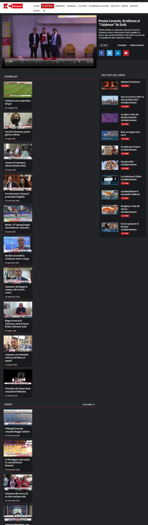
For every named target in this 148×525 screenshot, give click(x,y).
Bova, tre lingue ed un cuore (130, 133)
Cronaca (71, 6)
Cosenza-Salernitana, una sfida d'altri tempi (16, 512)
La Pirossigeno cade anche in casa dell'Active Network (17, 451)
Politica (115, 6)
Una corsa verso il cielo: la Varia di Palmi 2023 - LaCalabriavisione (132, 99)
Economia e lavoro (99, 6)
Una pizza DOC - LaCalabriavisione (129, 163)
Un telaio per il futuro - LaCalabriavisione (131, 148)
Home (36, 6)
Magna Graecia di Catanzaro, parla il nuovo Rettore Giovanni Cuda (17, 318)
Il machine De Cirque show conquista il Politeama (16, 381)
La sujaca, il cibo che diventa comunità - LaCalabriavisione (130, 117)
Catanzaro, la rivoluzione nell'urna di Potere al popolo (17, 350)
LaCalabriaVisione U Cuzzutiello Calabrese (130, 193)
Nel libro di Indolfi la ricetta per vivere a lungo (17, 255)
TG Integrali (47, 6)
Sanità (124, 6)
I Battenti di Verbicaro (130, 81)
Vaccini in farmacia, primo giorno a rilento (16, 133)
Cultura (82, 6)
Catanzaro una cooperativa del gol (17, 102)
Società (134, 6)
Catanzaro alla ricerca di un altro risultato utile (17, 482)
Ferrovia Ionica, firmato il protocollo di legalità (16, 194)
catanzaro (122, 45)
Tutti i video (89, 395)
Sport (37, 11)
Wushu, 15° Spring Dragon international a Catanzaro (16, 225)
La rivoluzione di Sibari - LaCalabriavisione (131, 178)
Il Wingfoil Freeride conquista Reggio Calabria (16, 420)
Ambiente (60, 6)
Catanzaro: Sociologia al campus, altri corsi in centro (17, 286)
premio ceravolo (137, 45)
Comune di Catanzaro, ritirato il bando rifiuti (15, 163)
